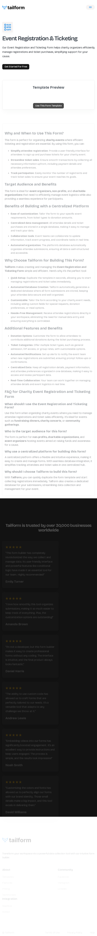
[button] (90, 7)
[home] (13, 7)
